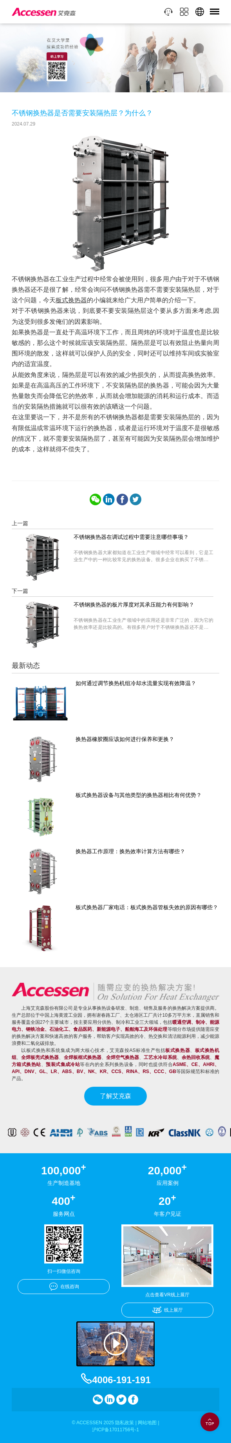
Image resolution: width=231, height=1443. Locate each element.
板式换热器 (71, 300)
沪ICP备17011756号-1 (115, 1429)
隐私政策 (124, 1422)
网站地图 (147, 1422)
